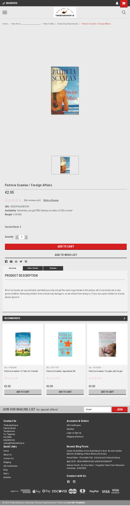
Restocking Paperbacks (67, 24)
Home (5, 24)
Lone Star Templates (75, 503)
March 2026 (49, 24)
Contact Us (8, 458)
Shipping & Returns (75, 437)
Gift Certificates (74, 425)
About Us (7, 455)
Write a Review (51, 200)
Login (69, 433)
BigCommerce (50, 503)
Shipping (7, 462)
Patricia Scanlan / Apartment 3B (61, 371)
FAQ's (6, 474)
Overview (12, 268)
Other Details (32, 268)
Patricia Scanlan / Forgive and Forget (105, 371)
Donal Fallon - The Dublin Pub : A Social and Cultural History (93, 458)
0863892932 (9, 3)
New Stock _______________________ (26, 24)
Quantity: (9, 236)
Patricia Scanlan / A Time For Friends (21, 371)
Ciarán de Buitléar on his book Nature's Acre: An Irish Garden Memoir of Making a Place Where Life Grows (94, 452)
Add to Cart (22, 392)
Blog (5, 470)
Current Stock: (13, 227)
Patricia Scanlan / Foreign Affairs (96, 24)
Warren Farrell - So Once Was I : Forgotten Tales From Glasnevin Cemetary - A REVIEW (95, 466)
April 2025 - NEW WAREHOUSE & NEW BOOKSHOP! (89, 461)
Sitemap (29, 503)
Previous (120, 318)
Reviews (53, 268)
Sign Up (77, 433)
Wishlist (70, 429)
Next (125, 318)
